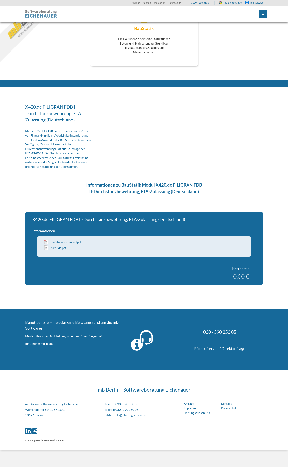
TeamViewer (256, 2)
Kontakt (226, 403)
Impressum (191, 408)
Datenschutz (229, 408)
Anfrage (189, 403)
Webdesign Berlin (34, 440)
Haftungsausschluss (197, 413)
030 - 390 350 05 (219, 332)
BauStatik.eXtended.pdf (65, 242)
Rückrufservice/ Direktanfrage (219, 348)
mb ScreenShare (233, 2)
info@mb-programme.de (130, 415)
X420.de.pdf (58, 248)
